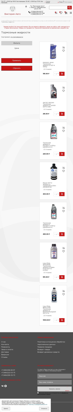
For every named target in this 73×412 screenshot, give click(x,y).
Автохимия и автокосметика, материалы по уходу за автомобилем (34, 20)
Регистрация (68, 2)
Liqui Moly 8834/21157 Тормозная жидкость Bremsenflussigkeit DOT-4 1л (49, 310)
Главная (3, 20)
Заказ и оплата (7, 349)
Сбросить (16, 68)
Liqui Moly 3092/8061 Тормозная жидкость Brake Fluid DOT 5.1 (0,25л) (48, 267)
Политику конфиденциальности (37, 404)
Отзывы (4, 357)
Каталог (10, 20)
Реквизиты (5, 347)
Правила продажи (44, 347)
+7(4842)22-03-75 (37, 13)
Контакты (5, 344)
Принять (6, 408)
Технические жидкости (62, 20)
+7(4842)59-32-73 (37, 14)
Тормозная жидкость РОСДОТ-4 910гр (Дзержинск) (49, 225)
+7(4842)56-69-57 (37, 11)
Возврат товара (43, 349)
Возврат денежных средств (48, 352)
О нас (3, 342)
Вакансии (5, 354)
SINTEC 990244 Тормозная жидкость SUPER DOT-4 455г (49, 105)
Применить (16, 60)
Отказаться (44, 408)
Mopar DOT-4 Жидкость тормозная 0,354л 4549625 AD (49, 185)
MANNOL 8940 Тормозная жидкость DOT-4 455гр (49, 64)
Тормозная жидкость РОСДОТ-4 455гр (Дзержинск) (49, 145)
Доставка (5, 352)
